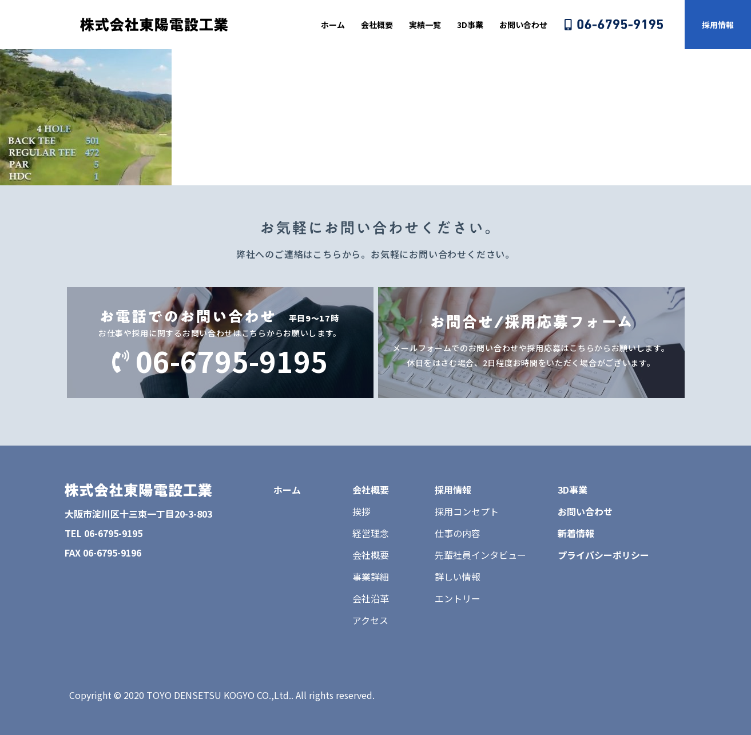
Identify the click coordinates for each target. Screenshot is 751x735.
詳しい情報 (457, 576)
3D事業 (470, 24)
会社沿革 (370, 598)
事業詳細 (370, 576)
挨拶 (361, 511)
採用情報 (718, 24)
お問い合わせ (523, 24)
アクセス (370, 620)
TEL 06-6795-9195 (103, 533)
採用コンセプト (467, 511)
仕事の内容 (457, 533)
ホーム (333, 24)
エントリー (457, 598)
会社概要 (377, 24)
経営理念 (370, 533)
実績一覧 (425, 24)
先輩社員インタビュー (480, 555)
